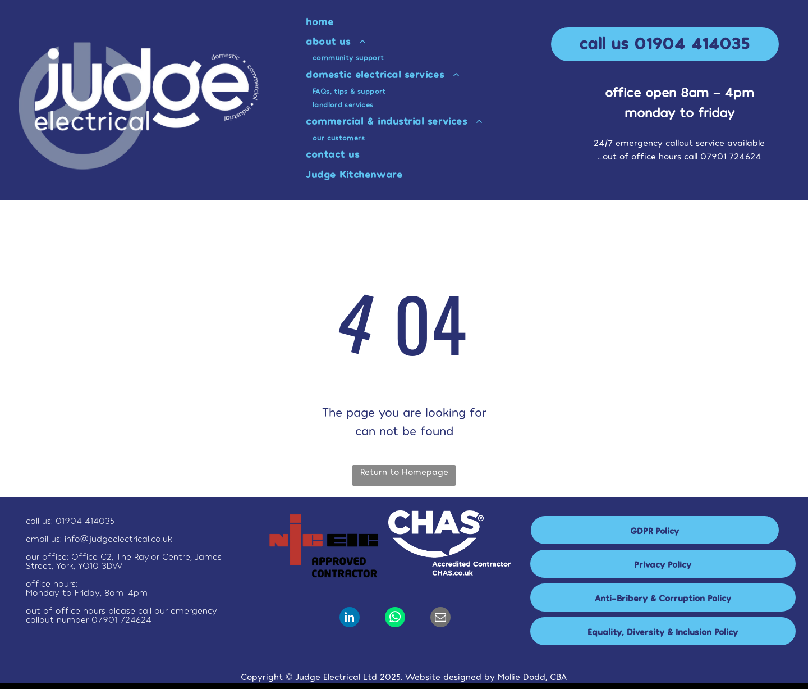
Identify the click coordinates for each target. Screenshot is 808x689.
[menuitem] (431, 21)
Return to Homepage (404, 471)
